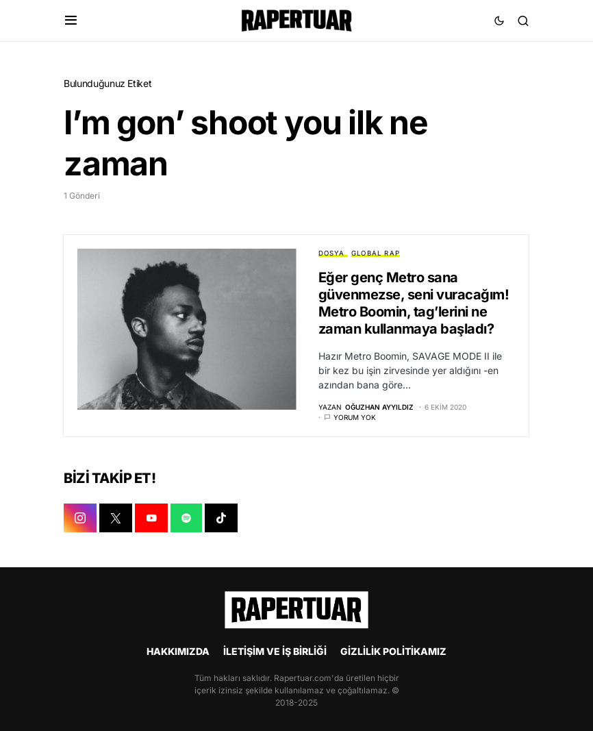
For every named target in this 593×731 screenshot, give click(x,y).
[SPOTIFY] (186, 518)
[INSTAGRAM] (80, 518)
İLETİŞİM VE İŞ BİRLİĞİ (275, 651)
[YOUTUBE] (151, 518)
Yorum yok (354, 418)
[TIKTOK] (221, 518)
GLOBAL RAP (375, 253)
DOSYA (331, 253)
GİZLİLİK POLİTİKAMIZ (393, 651)
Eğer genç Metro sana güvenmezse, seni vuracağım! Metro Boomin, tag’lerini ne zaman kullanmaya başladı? (413, 303)
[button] (71, 20)
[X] (115, 518)
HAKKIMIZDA (178, 651)
